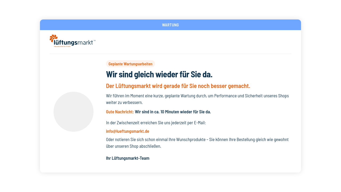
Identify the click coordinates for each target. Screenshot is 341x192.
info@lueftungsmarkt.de (127, 131)
